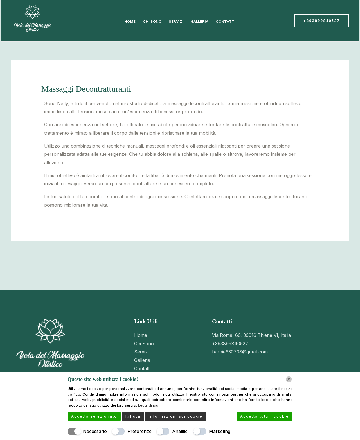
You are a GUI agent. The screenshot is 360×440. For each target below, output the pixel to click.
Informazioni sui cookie (175, 416)
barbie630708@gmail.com (240, 352)
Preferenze (139, 431)
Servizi (176, 21)
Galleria (199, 21)
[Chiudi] (288, 379)
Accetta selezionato (94, 416)
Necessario (95, 431)
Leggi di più (148, 405)
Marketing (219, 431)
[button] (321, 20)
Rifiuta (132, 416)
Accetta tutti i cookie (264, 416)
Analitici (180, 431)
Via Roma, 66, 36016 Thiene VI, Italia (251, 335)
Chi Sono (152, 21)
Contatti (226, 21)
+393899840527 (230, 343)
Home (130, 21)
